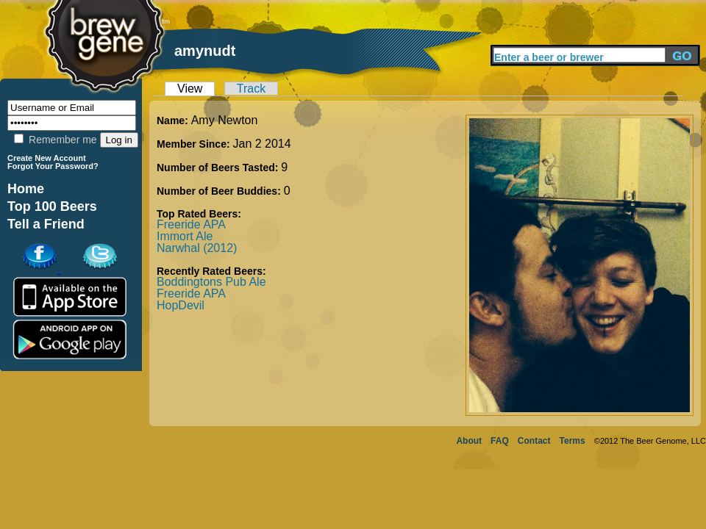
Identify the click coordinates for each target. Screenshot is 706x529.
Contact (534, 441)
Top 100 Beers (52, 206)
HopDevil (180, 305)
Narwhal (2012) (197, 248)
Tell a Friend (46, 224)
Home (25, 188)
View (189, 88)
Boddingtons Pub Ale (211, 282)
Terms (572, 441)
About (469, 441)
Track (251, 88)
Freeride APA (191, 224)
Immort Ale (185, 236)
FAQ (500, 441)
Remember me (55, 139)
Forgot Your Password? (53, 166)
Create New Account (46, 158)
